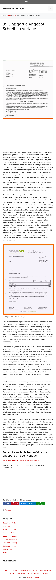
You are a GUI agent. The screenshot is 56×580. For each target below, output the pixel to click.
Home (9, 15)
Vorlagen (14, 15)
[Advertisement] (28, 44)
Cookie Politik (20, 573)
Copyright (11, 573)
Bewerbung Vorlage (10, 523)
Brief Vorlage (7, 526)
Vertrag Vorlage (8, 549)
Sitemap (29, 573)
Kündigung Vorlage (10, 536)
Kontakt (45, 573)
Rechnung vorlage (9, 546)
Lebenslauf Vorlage (10, 539)
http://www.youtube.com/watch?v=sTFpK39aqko (21, 460)
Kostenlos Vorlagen (14, 8)
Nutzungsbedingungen (43, 570)
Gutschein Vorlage (9, 533)
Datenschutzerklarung (26, 570)
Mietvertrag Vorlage (10, 543)
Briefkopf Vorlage (9, 529)
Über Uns (14, 570)
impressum (37, 573)
